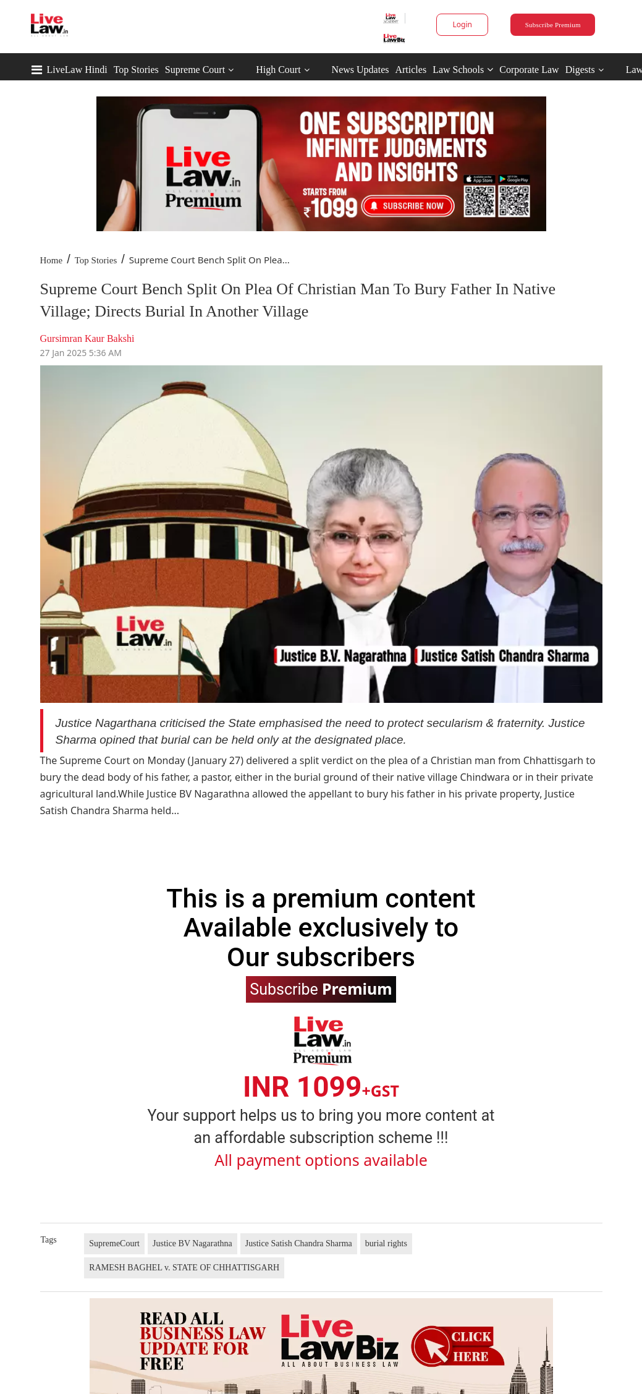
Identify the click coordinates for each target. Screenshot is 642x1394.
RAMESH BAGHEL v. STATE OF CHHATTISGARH (184, 1267)
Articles (410, 69)
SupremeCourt (114, 1243)
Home (51, 260)
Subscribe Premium (553, 24)
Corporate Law (529, 69)
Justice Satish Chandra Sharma (298, 1243)
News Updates (360, 69)
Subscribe (321, 988)
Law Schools (463, 69)
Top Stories (136, 69)
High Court (278, 69)
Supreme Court (195, 69)
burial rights (386, 1243)
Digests (580, 69)
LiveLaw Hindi (77, 69)
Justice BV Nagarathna (192, 1243)
